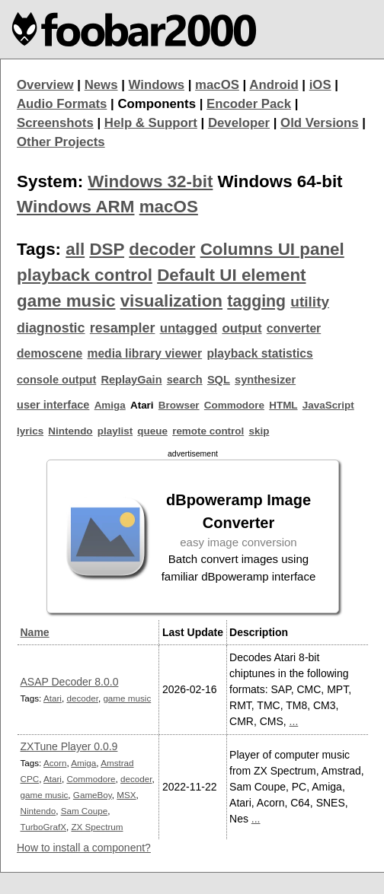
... (294, 721)
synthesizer (265, 380)
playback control (84, 275)
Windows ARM (75, 206)
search (185, 380)
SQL (218, 380)
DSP (106, 249)
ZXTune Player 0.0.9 (69, 746)
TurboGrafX (43, 827)
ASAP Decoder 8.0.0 (70, 682)
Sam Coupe (84, 811)
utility (309, 302)
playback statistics (259, 353)
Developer (239, 123)
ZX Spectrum (97, 827)
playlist (115, 431)
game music (66, 300)
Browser (179, 405)
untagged (189, 328)
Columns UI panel (272, 249)
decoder (162, 249)
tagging (256, 301)
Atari (52, 698)
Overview (45, 85)
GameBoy (92, 795)
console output (56, 380)
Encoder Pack (248, 104)
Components (156, 104)
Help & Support (150, 123)
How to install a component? (84, 848)
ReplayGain (131, 380)
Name (35, 632)
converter (294, 328)
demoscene (49, 353)
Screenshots (55, 123)
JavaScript (328, 405)
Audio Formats (62, 104)
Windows (157, 85)
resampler (122, 328)
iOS (320, 85)
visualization (171, 300)
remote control (208, 431)
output (241, 328)
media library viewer (144, 353)
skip (258, 431)
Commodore (234, 405)
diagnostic (51, 328)
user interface (53, 405)
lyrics (30, 431)
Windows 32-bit (150, 181)
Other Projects (61, 142)
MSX (126, 795)
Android (273, 85)
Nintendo (70, 431)
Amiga (110, 405)
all (75, 249)
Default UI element (231, 275)
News (101, 85)
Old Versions (319, 123)
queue (152, 431)
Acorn (54, 763)
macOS (217, 85)
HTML (283, 405)
